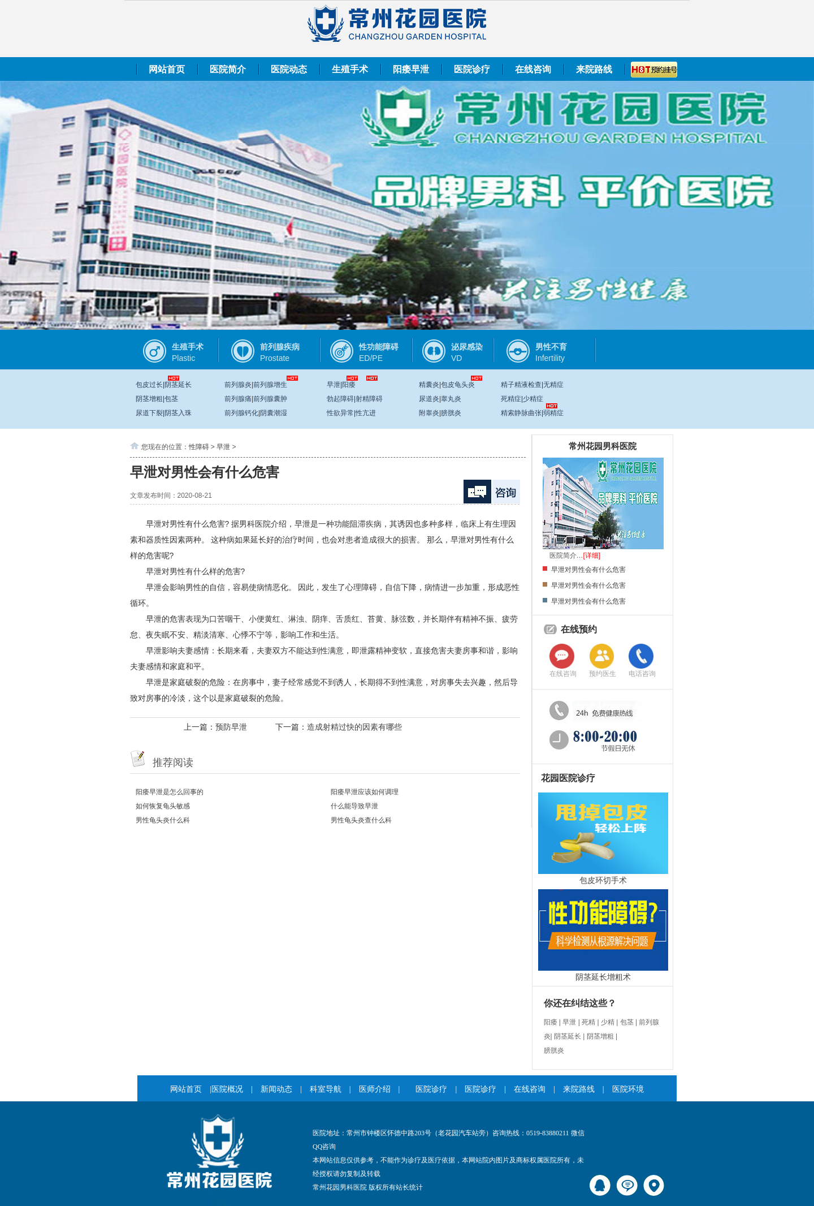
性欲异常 (340, 413)
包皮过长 (149, 385)
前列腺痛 (238, 399)
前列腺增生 (270, 385)
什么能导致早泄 (354, 806)
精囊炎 (429, 385)
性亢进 (366, 413)
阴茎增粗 (149, 399)
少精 (607, 1022)
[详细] (592, 555)
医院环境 (628, 1089)
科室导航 (325, 1089)
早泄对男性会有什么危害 (588, 570)
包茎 (171, 399)
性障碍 (199, 447)
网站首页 (167, 69)
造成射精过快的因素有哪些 (354, 726)
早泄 (333, 385)
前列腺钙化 (241, 413)
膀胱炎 (451, 413)
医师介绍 (375, 1089)
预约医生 (602, 674)
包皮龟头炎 (458, 385)
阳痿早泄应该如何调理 (365, 792)
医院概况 (227, 1089)
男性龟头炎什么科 (163, 820)
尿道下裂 (149, 413)
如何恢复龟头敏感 (163, 806)
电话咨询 (642, 674)
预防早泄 (231, 726)
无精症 (553, 385)
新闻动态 (276, 1089)
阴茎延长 (178, 385)
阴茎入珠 (178, 413)
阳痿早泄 (411, 69)
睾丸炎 (451, 399)
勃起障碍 (340, 399)
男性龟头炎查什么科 (361, 820)
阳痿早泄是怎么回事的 (170, 792)
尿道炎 (429, 399)
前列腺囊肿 (270, 399)
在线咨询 (533, 69)
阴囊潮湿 (273, 413)
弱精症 (553, 413)
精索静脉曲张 (521, 413)
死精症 (511, 399)
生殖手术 (350, 69)
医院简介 (228, 69)
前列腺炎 (238, 385)
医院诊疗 (472, 69)
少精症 (533, 399)
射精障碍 (369, 399)
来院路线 (594, 69)
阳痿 (349, 385)
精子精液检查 (521, 385)
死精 (588, 1022)
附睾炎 (429, 413)
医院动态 (289, 69)
